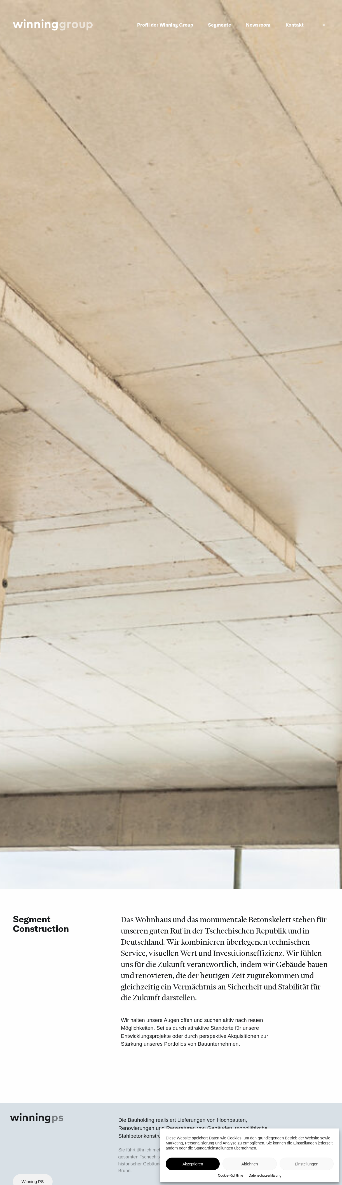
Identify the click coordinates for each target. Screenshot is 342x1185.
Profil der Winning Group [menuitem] (165, 25)
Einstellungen (306, 1164)
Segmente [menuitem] (219, 25)
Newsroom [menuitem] (258, 25)
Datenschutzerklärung (265, 1175)
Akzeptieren (192, 1164)
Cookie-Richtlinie (230, 1175)
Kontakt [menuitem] (294, 25)
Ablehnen (249, 1164)
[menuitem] (323, 25)
